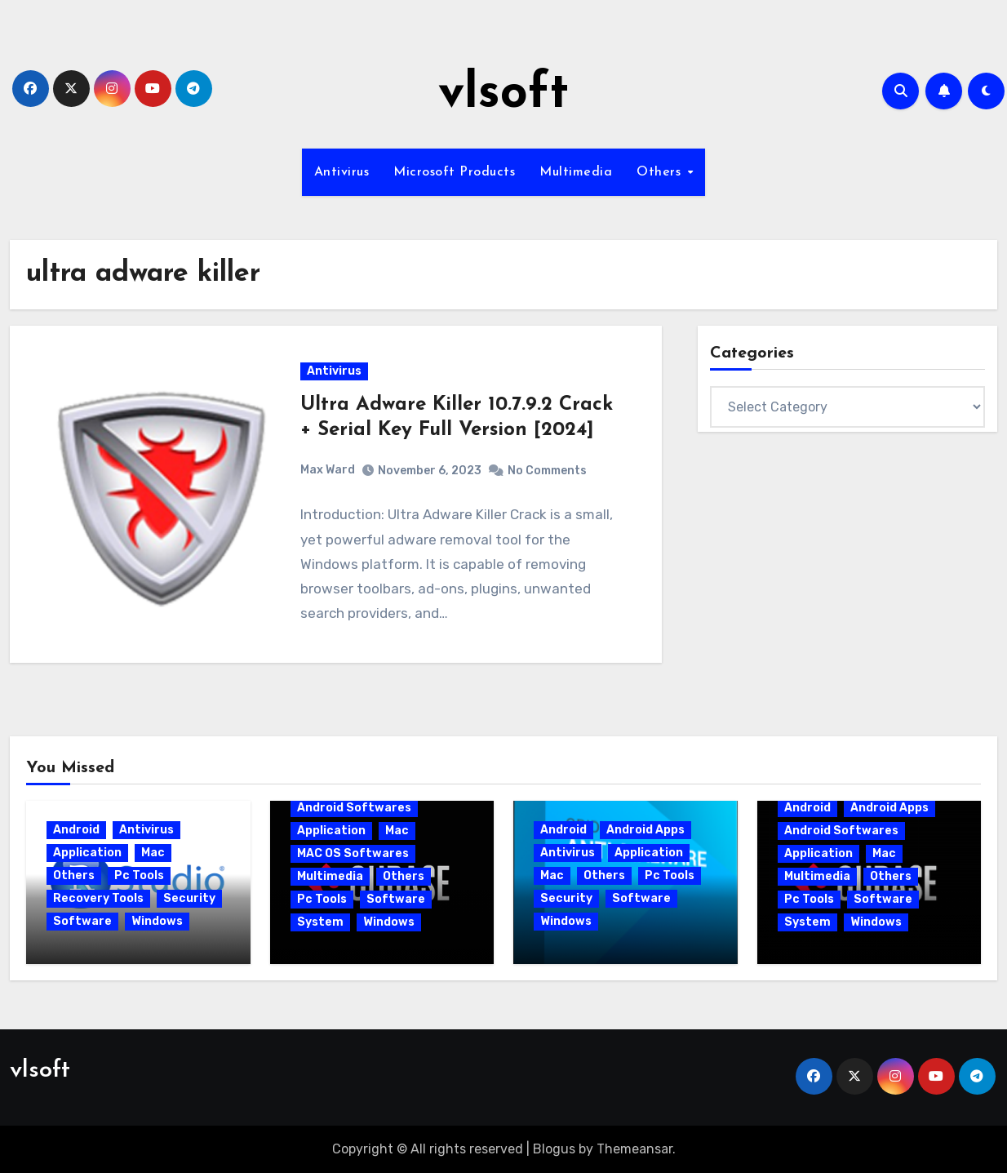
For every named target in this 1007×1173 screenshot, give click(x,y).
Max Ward (327, 470)
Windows (157, 921)
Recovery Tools (98, 898)
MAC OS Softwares (353, 853)
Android (76, 830)
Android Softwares (354, 808)
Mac (153, 853)
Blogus (554, 1149)
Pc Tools (139, 875)
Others (661, 172)
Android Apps (645, 830)
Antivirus (342, 172)
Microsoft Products (454, 172)
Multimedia (575, 172)
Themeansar (634, 1149)
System (320, 922)
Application (87, 853)
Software (82, 921)
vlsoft (503, 94)
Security (189, 898)
